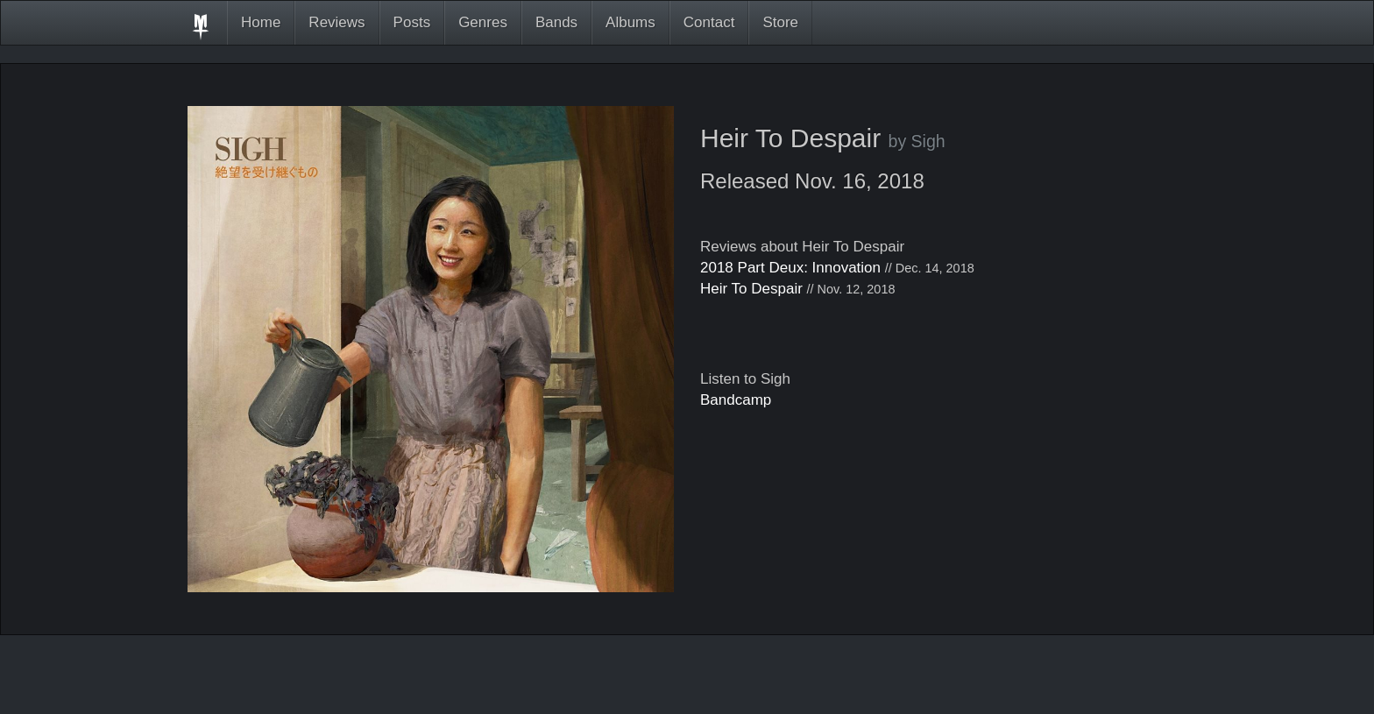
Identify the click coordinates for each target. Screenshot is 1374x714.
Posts (412, 22)
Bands (556, 22)
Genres (482, 22)
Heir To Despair (751, 288)
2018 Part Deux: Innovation (790, 267)
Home (260, 22)
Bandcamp (735, 400)
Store (780, 22)
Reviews (336, 22)
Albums (630, 22)
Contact (709, 22)
